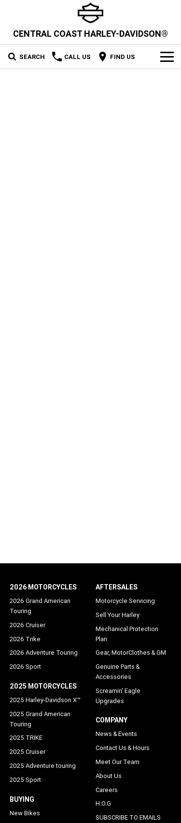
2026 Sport (25, 666)
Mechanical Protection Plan (127, 634)
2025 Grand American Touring (40, 719)
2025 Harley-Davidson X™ (45, 700)
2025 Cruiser (27, 752)
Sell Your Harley (117, 615)
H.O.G (103, 803)
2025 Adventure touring (43, 766)
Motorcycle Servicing (125, 601)
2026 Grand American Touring (40, 606)
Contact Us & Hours (123, 748)
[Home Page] (90, 13)
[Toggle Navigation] (167, 56)
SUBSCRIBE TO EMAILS (128, 817)
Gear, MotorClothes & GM (131, 652)
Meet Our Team (117, 762)
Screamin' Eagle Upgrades (118, 696)
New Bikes (25, 813)
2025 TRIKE (26, 738)
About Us (109, 776)
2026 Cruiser (27, 625)
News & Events (116, 734)
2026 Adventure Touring (44, 652)
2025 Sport (25, 780)
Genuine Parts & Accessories (117, 671)
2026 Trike (25, 639)
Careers (107, 790)
